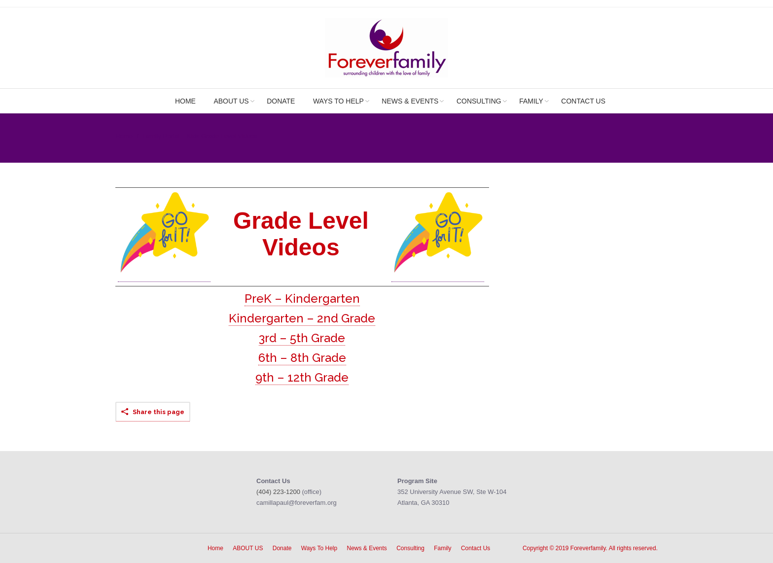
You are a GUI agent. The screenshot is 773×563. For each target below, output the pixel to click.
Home (124, 136)
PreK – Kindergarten (302, 298)
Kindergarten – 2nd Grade (302, 318)
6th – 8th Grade (302, 358)
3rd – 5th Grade (302, 338)
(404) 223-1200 (278, 491)
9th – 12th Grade (302, 377)
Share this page (158, 412)
